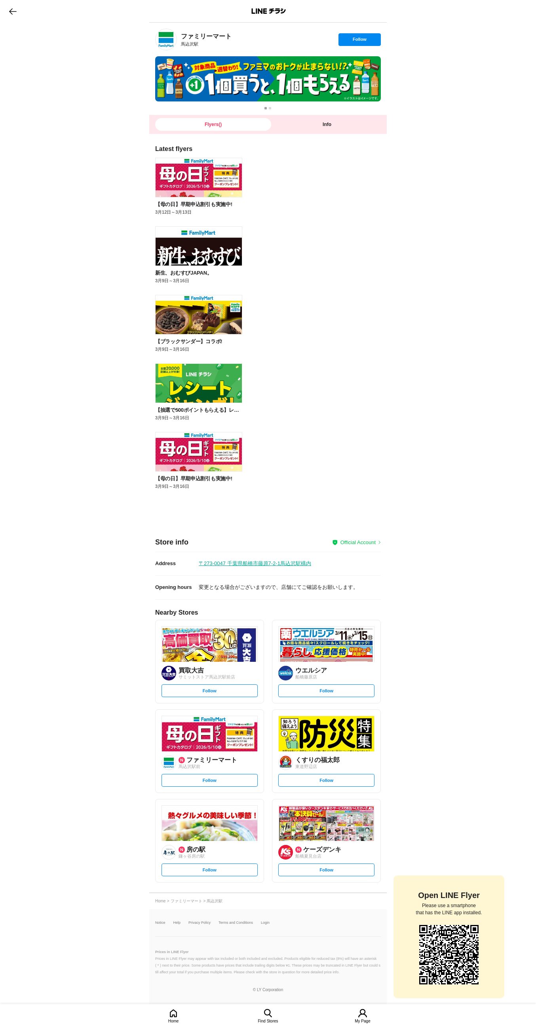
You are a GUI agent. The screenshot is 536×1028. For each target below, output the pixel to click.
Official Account (358, 542)
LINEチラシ (268, 11)
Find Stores (268, 1021)
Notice (160, 923)
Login (265, 923)
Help (177, 923)
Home (173, 1021)
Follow (359, 41)
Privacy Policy (199, 923)
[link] (166, 39)
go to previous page (13, 11)
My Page (362, 1021)
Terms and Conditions (236, 923)
